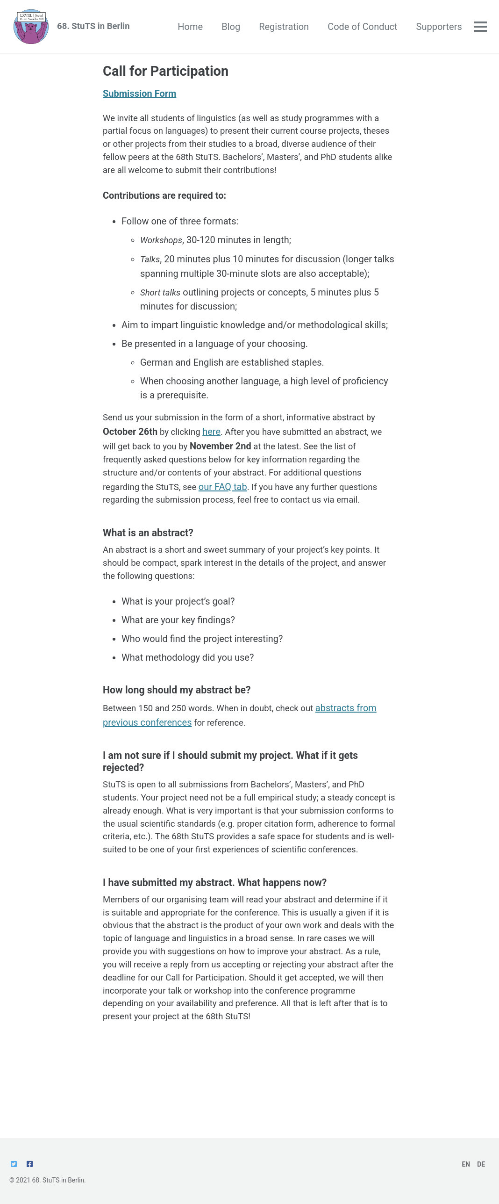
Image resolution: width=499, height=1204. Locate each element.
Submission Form (139, 97)
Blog (229, 28)
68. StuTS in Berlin (100, 28)
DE (481, 1164)
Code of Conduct (361, 28)
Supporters (438, 28)
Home (189, 28)
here (227, 442)
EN (465, 1164)
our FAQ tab (230, 499)
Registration (282, 28)
